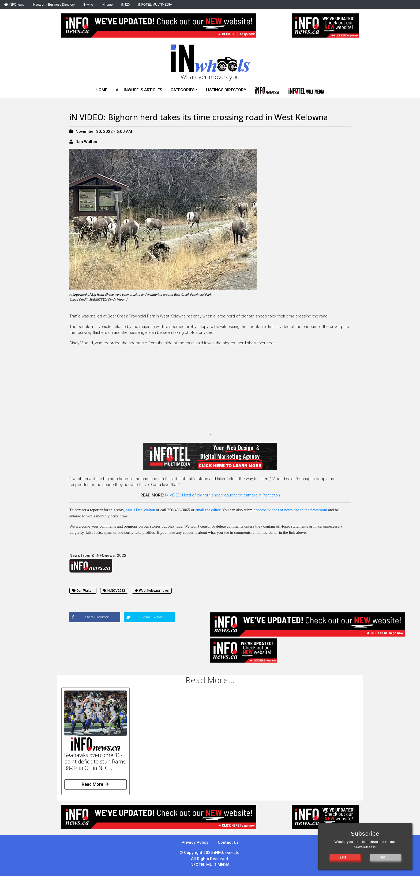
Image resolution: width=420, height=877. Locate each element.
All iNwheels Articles (139, 89)
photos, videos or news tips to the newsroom (291, 510)
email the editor (207, 510)
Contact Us (228, 842)
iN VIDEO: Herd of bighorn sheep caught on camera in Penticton (222, 495)
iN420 (125, 4)
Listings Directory (226, 89)
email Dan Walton (140, 510)
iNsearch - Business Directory (53, 4)
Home (101, 89)
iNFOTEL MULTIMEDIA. (210, 864)
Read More (96, 784)
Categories (182, 89)
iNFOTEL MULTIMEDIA (155, 4)
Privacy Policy (195, 842)
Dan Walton (86, 141)
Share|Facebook (97, 617)
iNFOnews (14, 4)
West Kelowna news (152, 591)
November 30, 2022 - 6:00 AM (100, 131)
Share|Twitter (152, 617)
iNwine (88, 4)
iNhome (107, 4)
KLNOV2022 (114, 591)
